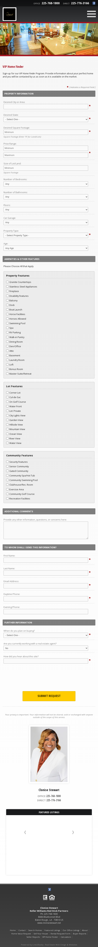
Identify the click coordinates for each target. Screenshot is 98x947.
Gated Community (17, 471)
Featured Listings (52, 930)
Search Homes (35, 930)
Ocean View (14, 433)
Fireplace (12, 291)
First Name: (9, 555)
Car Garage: (10, 217)
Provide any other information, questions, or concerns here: (35, 519)
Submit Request (49, 696)
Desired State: (11, 114)
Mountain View (15, 429)
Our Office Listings (71, 930)
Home (13, 930)
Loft (9, 364)
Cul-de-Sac (13, 397)
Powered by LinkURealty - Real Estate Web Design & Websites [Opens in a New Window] (49, 944)
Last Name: (9, 568)
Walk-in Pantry (15, 337)
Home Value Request (21, 933)
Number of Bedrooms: (15, 179)
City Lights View (15, 415)
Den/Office (13, 346)
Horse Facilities (15, 314)
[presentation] (49, 678)
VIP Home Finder (50, 937)
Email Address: (11, 581)
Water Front (14, 406)
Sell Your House (40, 933)
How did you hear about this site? (21, 656)
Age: (6, 243)
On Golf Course (16, 401)
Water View (13, 443)
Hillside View (14, 424)
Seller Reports (33, 937)
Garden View (14, 420)
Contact (22, 930)
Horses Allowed (16, 318)
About (85, 930)
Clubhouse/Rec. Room (19, 484)
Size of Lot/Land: (12, 163)
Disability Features (17, 295)
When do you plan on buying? (19, 630)
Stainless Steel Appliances (21, 286)
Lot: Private (13, 410)
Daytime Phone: (12, 594)
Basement (13, 355)
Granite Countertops (18, 282)
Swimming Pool (15, 323)
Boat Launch (14, 309)
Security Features (17, 461)
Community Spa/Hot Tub (20, 475)
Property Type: (11, 230)
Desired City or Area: (14, 102)
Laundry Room (15, 360)
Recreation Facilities (18, 498)
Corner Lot (13, 392)
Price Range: (10, 143)
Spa (9, 327)
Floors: (7, 205)
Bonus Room (14, 369)
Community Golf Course (20, 494)
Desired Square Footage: (17, 127)
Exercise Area (15, 489)
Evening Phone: (12, 607)
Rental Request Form (60, 933)
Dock (10, 305)
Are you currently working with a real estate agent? (30, 643)
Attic (10, 350)
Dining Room (14, 341)
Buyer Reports (79, 933)
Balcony (11, 300)
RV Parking (13, 332)
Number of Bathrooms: (16, 192)
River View (13, 438)
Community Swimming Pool (22, 480)
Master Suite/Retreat (18, 373)
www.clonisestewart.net (49, 922)
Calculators (66, 937)
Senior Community (17, 466)
